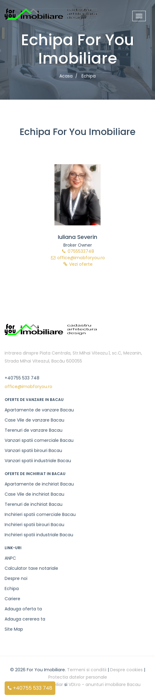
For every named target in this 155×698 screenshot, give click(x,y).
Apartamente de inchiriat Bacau (39, 484)
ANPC (10, 558)
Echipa (12, 588)
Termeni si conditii (86, 670)
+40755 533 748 (30, 688)
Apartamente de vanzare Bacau (39, 410)
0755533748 (77, 251)
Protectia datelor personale (77, 677)
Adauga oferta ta (23, 609)
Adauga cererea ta (25, 619)
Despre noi (16, 578)
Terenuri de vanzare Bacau (33, 430)
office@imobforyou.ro (77, 258)
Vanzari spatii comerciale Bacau (39, 440)
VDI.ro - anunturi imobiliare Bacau (105, 684)
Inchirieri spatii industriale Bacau (39, 535)
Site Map (14, 629)
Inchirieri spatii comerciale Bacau (40, 514)
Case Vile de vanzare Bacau (34, 420)
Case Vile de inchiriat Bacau (34, 494)
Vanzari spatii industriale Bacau (38, 461)
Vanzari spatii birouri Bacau (33, 450)
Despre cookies (126, 670)
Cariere (12, 599)
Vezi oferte (77, 264)
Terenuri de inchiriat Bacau (33, 504)
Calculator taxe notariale (31, 568)
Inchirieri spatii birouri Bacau (34, 525)
